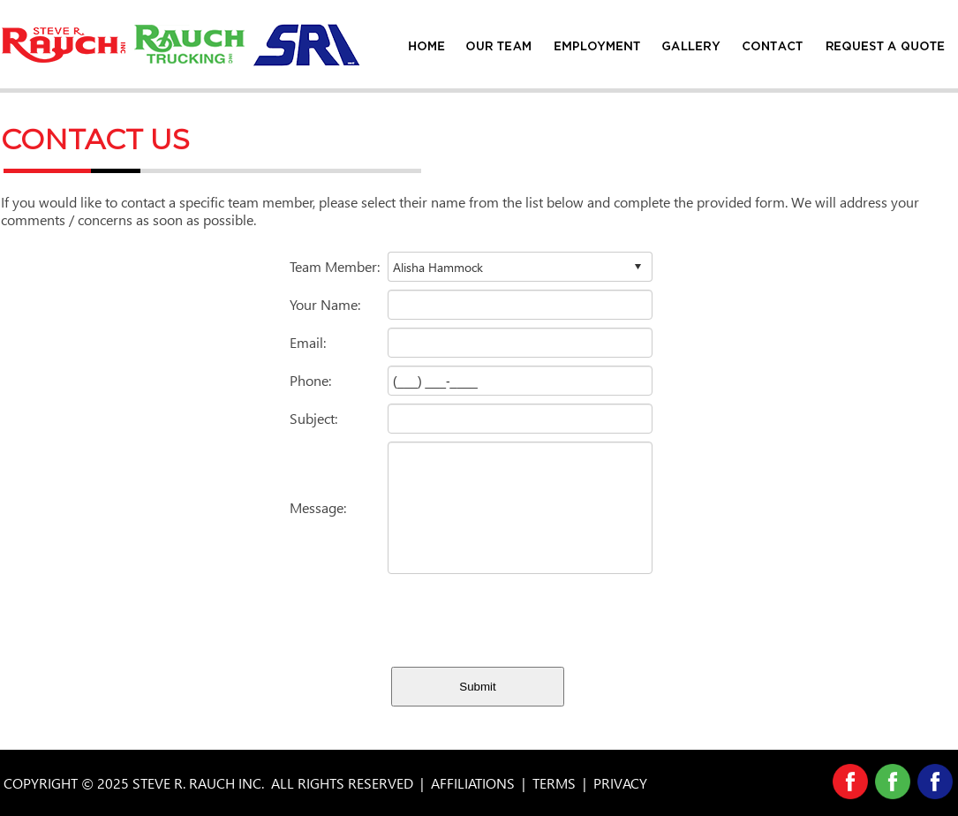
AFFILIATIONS (473, 783)
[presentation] (522, 616)
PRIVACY (620, 783)
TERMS (554, 783)
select (637, 267)
